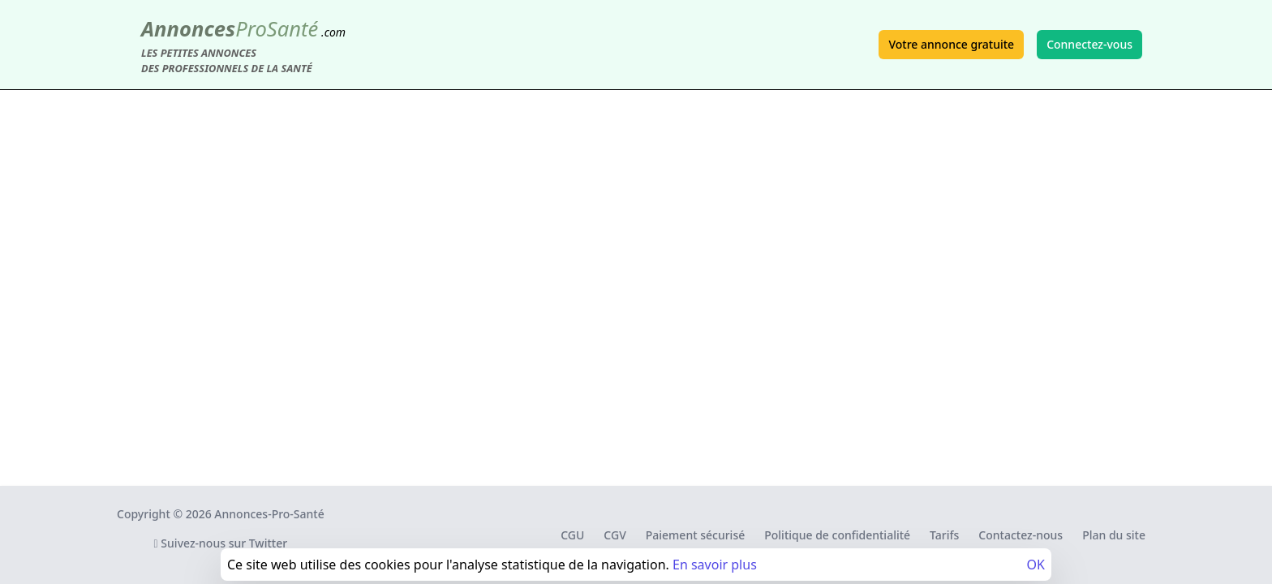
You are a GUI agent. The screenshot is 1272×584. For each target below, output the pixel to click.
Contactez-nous (1020, 535)
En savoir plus (715, 564)
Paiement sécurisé (695, 535)
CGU (572, 535)
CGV (614, 535)
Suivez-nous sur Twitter (221, 543)
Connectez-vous (1089, 44)
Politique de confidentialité (837, 535)
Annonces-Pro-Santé (269, 514)
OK (1036, 564)
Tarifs (944, 535)
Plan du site (1113, 535)
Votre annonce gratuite (951, 44)
